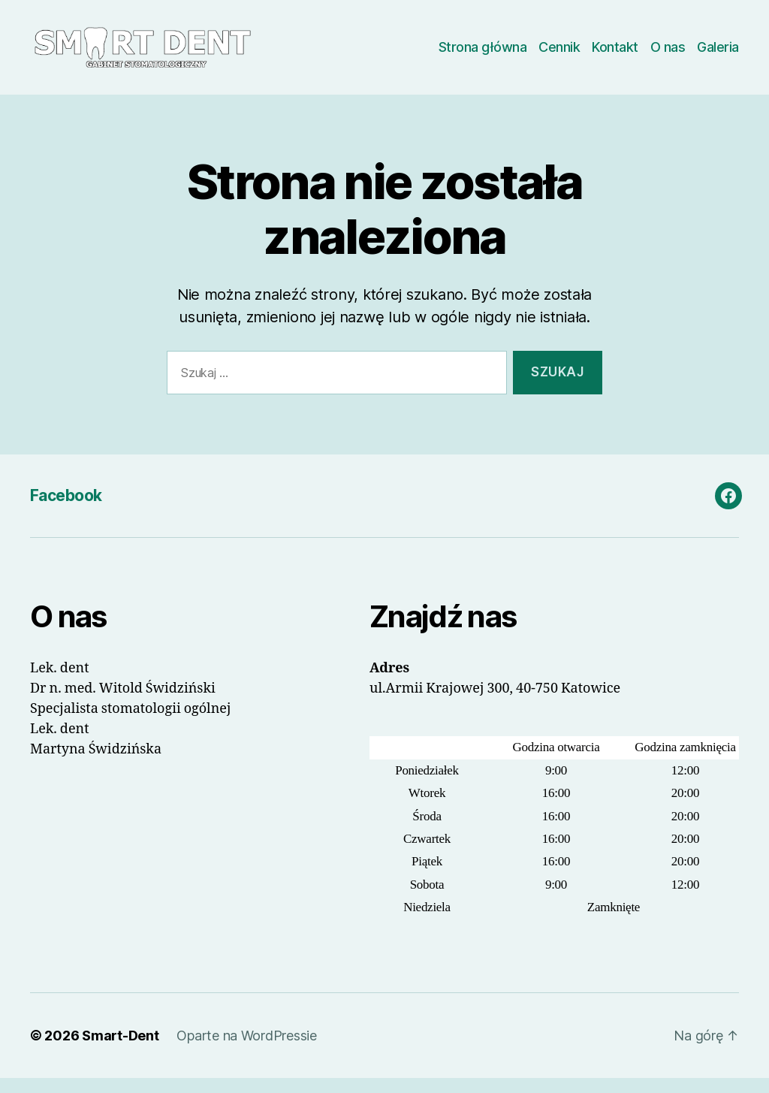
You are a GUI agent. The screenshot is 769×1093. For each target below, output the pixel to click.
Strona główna (483, 54)
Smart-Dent (120, 1050)
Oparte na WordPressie (246, 1050)
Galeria (718, 54)
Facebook (65, 510)
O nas (668, 54)
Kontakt (615, 54)
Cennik (559, 54)
